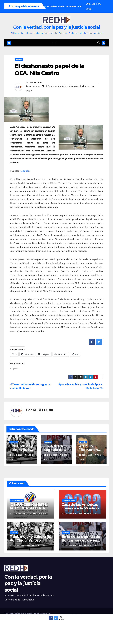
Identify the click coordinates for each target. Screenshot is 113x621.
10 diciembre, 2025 (22, 514)
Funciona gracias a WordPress (18, 613)
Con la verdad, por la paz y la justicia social (56, 27)
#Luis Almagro (70, 86)
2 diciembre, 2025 (73, 514)
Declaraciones (16, 500)
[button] (98, 42)
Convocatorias (69, 500)
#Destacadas (53, 86)
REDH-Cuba (36, 82)
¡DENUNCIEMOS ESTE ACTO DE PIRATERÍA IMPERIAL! (28, 508)
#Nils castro (87, 86)
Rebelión (25, 170)
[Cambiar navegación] (54, 42)
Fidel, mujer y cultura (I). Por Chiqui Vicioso (21, 449)
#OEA (29, 90)
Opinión (19, 59)
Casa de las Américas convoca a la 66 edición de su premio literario (81, 508)
